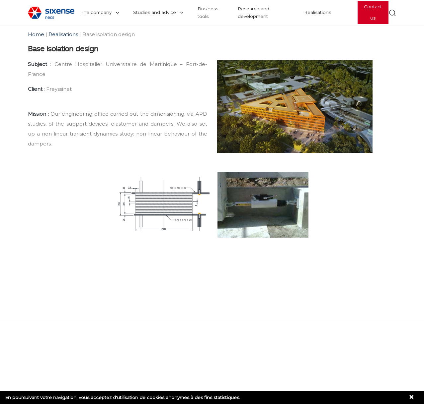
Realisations (317, 12)
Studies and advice (154, 12)
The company (96, 12)
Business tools (208, 12)
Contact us (373, 12)
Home (36, 34)
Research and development (253, 12)
